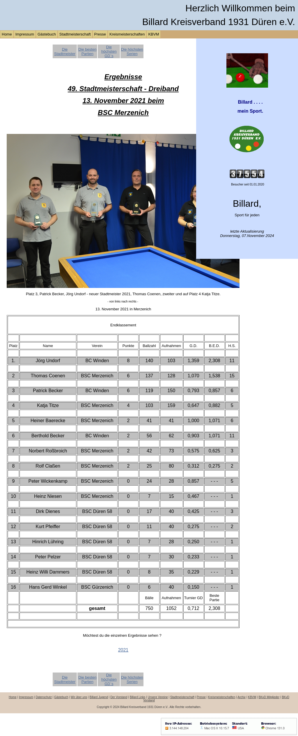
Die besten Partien (87, 51)
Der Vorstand (118, 697)
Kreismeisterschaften (127, 34)
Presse (100, 34)
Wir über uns (79, 697)
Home (7, 34)
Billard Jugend (99, 697)
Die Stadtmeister (64, 51)
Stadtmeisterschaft (75, 34)
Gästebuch (47, 34)
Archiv (241, 697)
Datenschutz (44, 697)
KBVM (153, 34)
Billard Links (138, 697)
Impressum (24, 34)
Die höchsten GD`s (109, 51)
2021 (123, 649)
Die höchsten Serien (132, 51)
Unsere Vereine (158, 697)
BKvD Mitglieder (269, 697)
